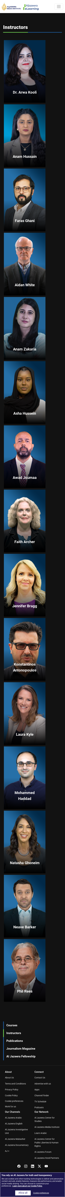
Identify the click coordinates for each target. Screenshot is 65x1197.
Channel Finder (41, 1095)
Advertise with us (42, 1083)
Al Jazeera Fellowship (21, 1056)
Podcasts (39, 1107)
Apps (36, 1089)
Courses (11, 1025)
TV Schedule (40, 1101)
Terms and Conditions (15, 1083)
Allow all (22, 1193)
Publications (14, 1041)
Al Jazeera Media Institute (46, 1127)
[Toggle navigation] (58, 6)
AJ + (7, 1151)
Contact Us (39, 1077)
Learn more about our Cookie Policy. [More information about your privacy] (27, 1186)
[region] (32, 1184)
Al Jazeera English (13, 1123)
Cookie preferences (14, 1101)
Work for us (10, 1106)
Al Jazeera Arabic (13, 1117)
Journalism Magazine (20, 1048)
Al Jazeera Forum (42, 1152)
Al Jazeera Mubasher (15, 1139)
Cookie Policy (11, 1095)
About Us (9, 1077)
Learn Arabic (40, 1133)
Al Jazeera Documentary (17, 1145)
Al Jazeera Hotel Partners (46, 1158)
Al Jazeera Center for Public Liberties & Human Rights (46, 1142)
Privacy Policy (11, 1089)
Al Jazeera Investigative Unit (16, 1131)
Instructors (13, 1033)
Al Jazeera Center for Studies (44, 1119)
